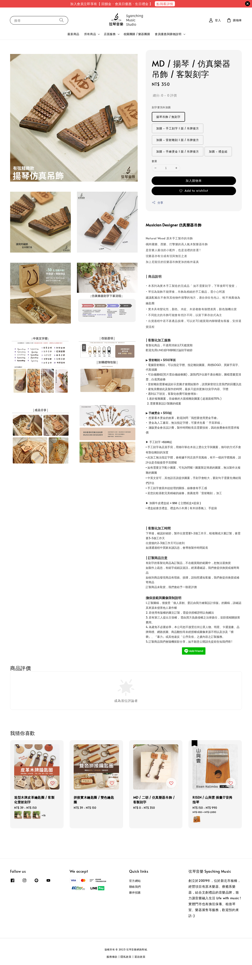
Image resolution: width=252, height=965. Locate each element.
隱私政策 (126, 957)
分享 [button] (157, 202)
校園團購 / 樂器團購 (137, 34)
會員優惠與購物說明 (168, 34)
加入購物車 (194, 180)
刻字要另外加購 (161, 107)
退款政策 (140, 957)
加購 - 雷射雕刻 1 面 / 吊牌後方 (177, 140)
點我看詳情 (164, 3)
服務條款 (112, 957)
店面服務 (110, 34)
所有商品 (90, 34)
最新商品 (73, 34)
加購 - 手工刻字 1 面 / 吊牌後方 (177, 128)
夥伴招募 (135, 892)
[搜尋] (61, 20)
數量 (154, 161)
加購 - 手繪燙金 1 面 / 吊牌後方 (177, 151)
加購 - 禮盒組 (218, 151)
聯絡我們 (135, 887)
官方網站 (135, 881)
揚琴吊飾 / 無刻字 (168, 117)
